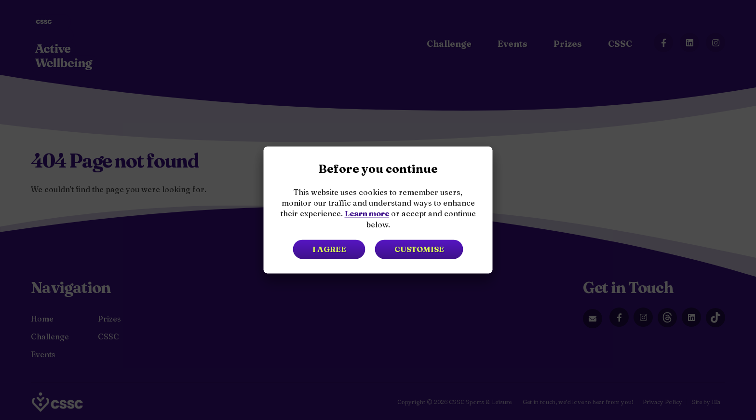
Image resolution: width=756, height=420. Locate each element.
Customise (419, 249)
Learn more (367, 214)
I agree (329, 249)
